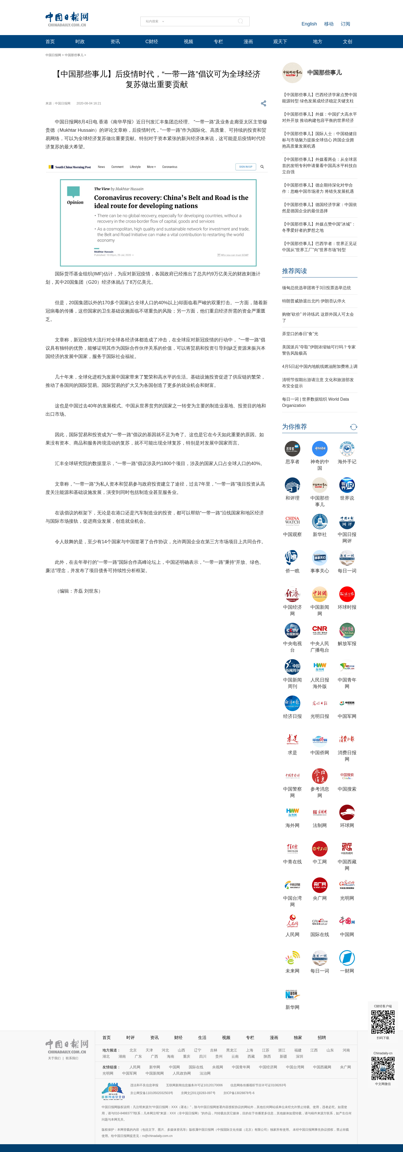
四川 (202, 1056)
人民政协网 (182, 1073)
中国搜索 (347, 789)
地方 (317, 41)
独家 (298, 1037)
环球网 (347, 825)
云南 (235, 1056)
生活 (202, 1037)
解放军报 (347, 643)
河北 (165, 1050)
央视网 (217, 1067)
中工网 (320, 861)
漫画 (248, 41)
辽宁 (197, 1050)
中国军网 (347, 716)
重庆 (186, 1056)
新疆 (283, 1056)
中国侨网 (319, 752)
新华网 (292, 1007)
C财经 (151, 41)
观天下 (280, 41)
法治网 (205, 1073)
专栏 (218, 41)
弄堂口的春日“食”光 (300, 334)
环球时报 (347, 607)
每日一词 (347, 570)
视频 (188, 41)
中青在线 (292, 861)
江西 (314, 1050)
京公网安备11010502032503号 (151, 1093)
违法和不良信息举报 (144, 1085)
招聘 (322, 1037)
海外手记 (347, 461)
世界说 (347, 498)
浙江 (281, 1050)
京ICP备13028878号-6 (239, 1093)
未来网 (292, 971)
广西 (154, 1056)
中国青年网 (241, 1067)
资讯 (115, 41)
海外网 (292, 825)
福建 (298, 1050)
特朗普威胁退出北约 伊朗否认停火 (314, 301)
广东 (138, 1056)
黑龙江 (231, 1050)
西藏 (251, 1056)
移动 (329, 24)
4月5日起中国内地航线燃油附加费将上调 (320, 366)
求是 (292, 752)
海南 (170, 1056)
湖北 (106, 1056)
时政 (80, 41)
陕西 (267, 1056)
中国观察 (292, 534)
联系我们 (72, 1058)
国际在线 (319, 934)
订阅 (345, 24)
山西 (181, 1050)
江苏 (265, 1050)
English (309, 24)
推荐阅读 (294, 270)
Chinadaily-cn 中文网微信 (383, 1068)
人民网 (292, 934)
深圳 (299, 1056)
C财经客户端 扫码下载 (383, 1022)
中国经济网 (268, 1067)
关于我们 (54, 1058)
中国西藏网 (322, 1067)
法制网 (320, 825)
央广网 (320, 898)
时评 (130, 1037)
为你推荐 (294, 426)
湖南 (122, 1056)
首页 (50, 41)
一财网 (347, 971)
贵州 (219, 1056)
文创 (347, 41)
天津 (149, 1050)
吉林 (213, 1050)
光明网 (347, 898)
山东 (330, 1050)
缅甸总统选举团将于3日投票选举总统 (316, 288)
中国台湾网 (295, 1067)
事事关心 (319, 570)
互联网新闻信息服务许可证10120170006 (194, 1085)
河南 (346, 1050)
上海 (249, 1050)
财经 (178, 1037)
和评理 (292, 498)
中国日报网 (53, 55)
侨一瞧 (292, 570)
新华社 (320, 534)
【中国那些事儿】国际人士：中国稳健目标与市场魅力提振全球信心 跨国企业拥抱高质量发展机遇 (319, 139)
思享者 (292, 461)
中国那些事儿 (74, 55)
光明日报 (319, 716)
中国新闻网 (155, 1073)
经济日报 (292, 716)
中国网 (347, 934)
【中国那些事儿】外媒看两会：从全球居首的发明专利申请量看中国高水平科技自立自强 (319, 165)
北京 (133, 1050)
